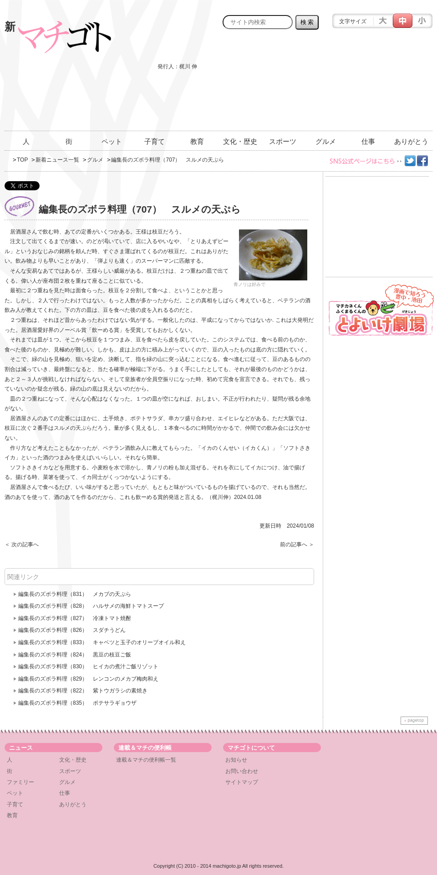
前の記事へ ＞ (297, 544)
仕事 (368, 141)
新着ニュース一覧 (57, 160)
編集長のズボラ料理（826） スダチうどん (72, 630)
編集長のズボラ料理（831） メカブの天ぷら (74, 594)
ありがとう (411, 141)
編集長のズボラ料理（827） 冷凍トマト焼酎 (74, 618)
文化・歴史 (240, 141)
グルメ (325, 141)
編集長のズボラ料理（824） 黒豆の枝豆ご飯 (74, 654)
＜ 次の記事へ (22, 544)
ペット (112, 141)
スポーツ (282, 141)
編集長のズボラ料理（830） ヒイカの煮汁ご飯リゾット (88, 666)
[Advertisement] (385, 85)
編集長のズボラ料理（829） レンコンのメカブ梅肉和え (88, 679)
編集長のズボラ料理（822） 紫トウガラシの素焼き (82, 690)
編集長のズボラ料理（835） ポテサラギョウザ (77, 703)
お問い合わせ (241, 771)
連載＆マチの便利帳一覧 (146, 760)
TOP (22, 160)
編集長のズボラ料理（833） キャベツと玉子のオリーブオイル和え (102, 642)
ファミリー (20, 782)
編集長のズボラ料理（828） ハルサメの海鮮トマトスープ (91, 606)
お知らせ (236, 760)
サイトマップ (241, 782)
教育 (197, 141)
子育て (154, 141)
